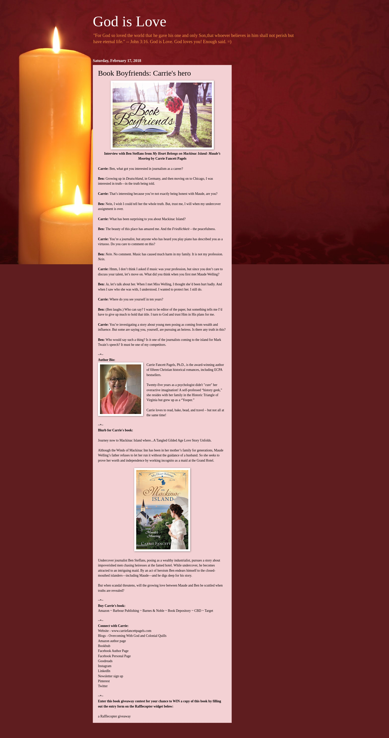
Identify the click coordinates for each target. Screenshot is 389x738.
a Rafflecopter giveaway (114, 716)
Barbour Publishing (126, 611)
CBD (197, 611)
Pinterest (104, 681)
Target (209, 611)
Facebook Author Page (113, 651)
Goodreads (105, 661)
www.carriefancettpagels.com (131, 631)
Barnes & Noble (153, 611)
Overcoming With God (124, 636)
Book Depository (179, 611)
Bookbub (104, 646)
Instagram (104, 666)
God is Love (129, 21)
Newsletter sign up (110, 676)
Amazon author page (112, 641)
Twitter (103, 686)
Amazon (103, 611)
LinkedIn (104, 671)
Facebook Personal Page (114, 656)
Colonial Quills (156, 636)
